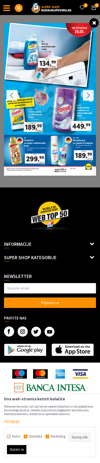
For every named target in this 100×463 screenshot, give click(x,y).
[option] (50, 99)
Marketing (58, 436)
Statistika (35, 436)
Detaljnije (12, 421)
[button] (19, 8)
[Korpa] (92, 12)
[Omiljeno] (81, 4)
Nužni (16, 436)
